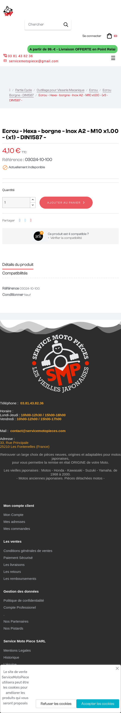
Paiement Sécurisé (18, 558)
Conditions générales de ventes (27, 551)
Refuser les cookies (56, 704)
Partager (19, 220)
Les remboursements (19, 579)
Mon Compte (13, 515)
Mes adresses (14, 522)
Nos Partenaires (16, 621)
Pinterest (31, 220)
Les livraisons (14, 565)
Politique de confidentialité (23, 600)
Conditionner (12, 295)
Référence (10, 288)
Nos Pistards (13, 628)
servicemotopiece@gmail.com (34, 61)
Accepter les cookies (97, 704)
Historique (11, 657)
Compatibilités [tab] (15, 273)
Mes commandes (16, 529)
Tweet (25, 220)
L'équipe (9, 664)
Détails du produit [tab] (17, 264)
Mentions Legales (17, 650)
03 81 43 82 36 (18, 56)
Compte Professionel (19, 607)
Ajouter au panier (64, 202)
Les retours (12, 572)
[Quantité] (16, 202)
